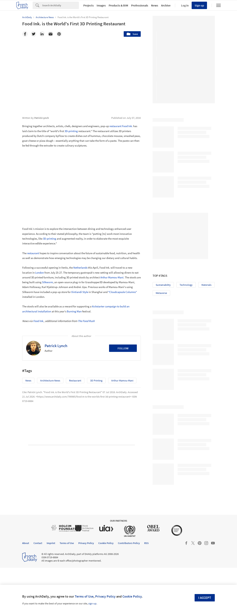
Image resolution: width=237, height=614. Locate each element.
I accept (204, 598)
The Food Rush (86, 321)
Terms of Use (84, 596)
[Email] (50, 34)
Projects (88, 5)
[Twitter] (33, 34)
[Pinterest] (59, 34)
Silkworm (47, 282)
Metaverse (161, 293)
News (154, 5)
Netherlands (80, 267)
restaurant (115, 126)
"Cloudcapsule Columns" (122, 292)
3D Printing (96, 380)
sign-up (92, 603)
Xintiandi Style (79, 292)
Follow (123, 348)
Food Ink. (127, 126)
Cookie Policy (132, 596)
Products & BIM (118, 5)
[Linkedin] (42, 34)
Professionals (139, 5)
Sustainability (163, 284)
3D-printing (71, 131)
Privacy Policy (105, 596)
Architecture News (50, 380)
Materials (206, 284)
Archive (166, 5)
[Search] (60, 5)
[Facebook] (25, 34)
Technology (186, 284)
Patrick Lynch (56, 345)
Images (101, 5)
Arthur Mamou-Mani (111, 277)
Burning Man (74, 311)
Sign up (199, 5)
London (39, 272)
